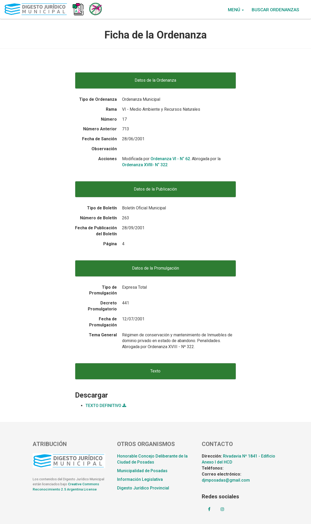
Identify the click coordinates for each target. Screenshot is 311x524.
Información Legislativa (140, 479)
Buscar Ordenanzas (275, 9)
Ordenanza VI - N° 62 (170, 158)
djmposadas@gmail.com (226, 480)
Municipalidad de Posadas (142, 470)
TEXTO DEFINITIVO (105, 405)
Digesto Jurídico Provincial (143, 488)
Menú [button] (236, 9)
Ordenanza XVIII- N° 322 (145, 164)
